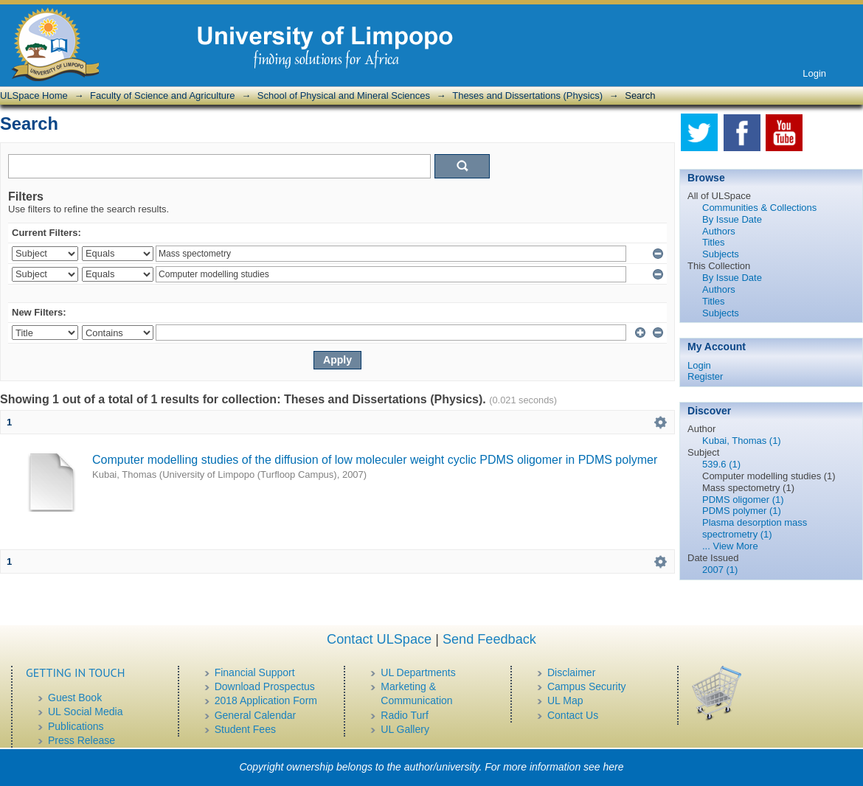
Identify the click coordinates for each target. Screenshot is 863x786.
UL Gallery (405, 729)
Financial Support (255, 672)
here (613, 767)
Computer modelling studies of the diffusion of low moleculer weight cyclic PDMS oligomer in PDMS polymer (374, 459)
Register (705, 376)
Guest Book (75, 697)
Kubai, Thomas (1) (741, 440)
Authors (718, 231)
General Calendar (256, 715)
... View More (730, 546)
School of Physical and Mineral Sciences (343, 95)
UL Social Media (85, 711)
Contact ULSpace (379, 639)
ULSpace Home (34, 95)
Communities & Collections (759, 207)
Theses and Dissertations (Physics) (527, 95)
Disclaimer (571, 672)
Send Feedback (489, 639)
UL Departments (418, 672)
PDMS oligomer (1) (743, 499)
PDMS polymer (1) (741, 510)
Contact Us (572, 715)
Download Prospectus (265, 686)
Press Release (81, 740)
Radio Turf (405, 715)
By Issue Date (732, 219)
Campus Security (586, 686)
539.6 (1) (721, 464)
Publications (76, 726)
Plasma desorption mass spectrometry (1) (754, 528)
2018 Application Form (266, 700)
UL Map (565, 700)
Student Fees (245, 729)
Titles (713, 242)
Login (814, 73)
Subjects (720, 254)
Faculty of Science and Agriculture (162, 95)
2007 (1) (720, 569)
